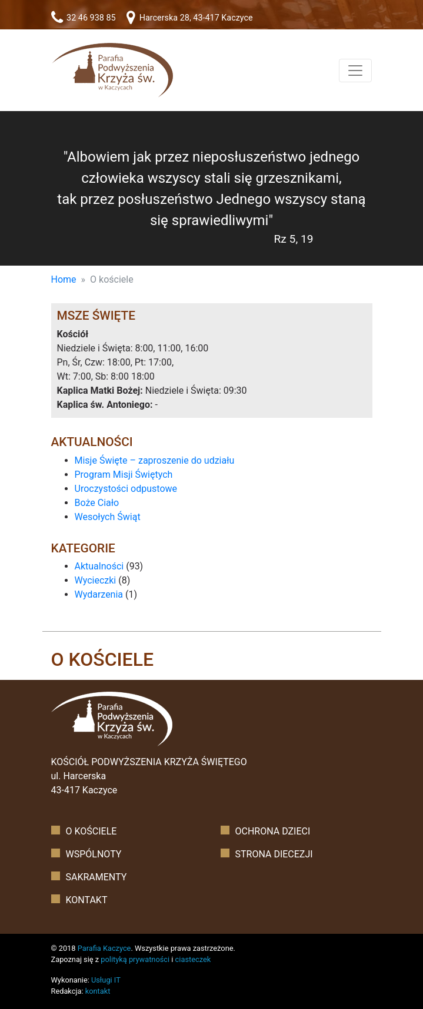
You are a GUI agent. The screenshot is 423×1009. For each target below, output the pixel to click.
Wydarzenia (99, 594)
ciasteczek (193, 959)
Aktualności (99, 566)
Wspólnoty (94, 854)
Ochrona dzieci (273, 831)
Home (63, 279)
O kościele (91, 831)
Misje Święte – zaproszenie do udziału (155, 460)
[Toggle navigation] (355, 70)
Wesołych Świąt (108, 516)
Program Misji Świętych (124, 474)
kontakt (98, 991)
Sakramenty (96, 877)
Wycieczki (95, 580)
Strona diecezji (274, 854)
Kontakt (87, 900)
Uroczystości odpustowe (126, 488)
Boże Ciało (97, 502)
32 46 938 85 (83, 18)
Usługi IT (106, 980)
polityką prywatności (135, 959)
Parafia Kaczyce (104, 948)
